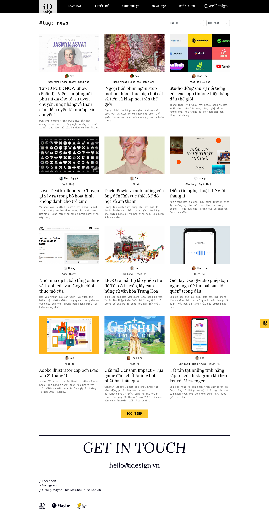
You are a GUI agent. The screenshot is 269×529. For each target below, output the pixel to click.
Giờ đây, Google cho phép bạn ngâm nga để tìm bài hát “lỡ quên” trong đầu (198, 292)
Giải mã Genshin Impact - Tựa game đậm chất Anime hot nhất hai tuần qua (134, 382)
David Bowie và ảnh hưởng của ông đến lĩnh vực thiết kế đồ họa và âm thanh (133, 196)
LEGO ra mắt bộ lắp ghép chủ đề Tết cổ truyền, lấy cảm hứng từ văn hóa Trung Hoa (134, 292)
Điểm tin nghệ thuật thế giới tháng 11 (198, 194)
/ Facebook (47, 488)
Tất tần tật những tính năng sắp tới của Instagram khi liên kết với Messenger (199, 382)
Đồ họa (206, 82)
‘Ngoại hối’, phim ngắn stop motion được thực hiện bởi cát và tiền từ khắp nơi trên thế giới (131, 97)
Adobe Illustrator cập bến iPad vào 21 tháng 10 (65, 379)
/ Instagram (48, 492)
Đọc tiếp (134, 420)
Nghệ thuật (69, 82)
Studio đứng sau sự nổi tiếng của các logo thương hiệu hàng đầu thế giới (198, 94)
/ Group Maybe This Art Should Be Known (70, 496)
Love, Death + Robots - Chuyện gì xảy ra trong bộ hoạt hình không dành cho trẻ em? (69, 199)
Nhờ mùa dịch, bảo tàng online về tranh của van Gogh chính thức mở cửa (68, 292)
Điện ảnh (148, 82)
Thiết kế (193, 82)
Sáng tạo (83, 82)
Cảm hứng (53, 82)
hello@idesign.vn (134, 472)
